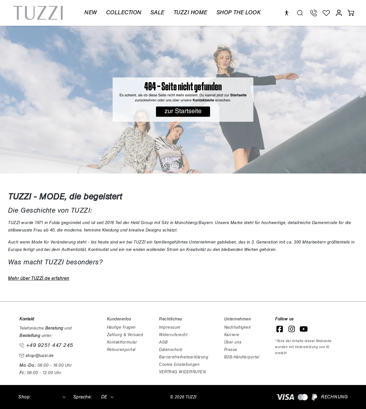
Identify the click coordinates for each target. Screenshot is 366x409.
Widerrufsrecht (173, 334)
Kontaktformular (122, 342)
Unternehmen (237, 319)
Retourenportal (121, 349)
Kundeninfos (119, 319)
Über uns (233, 342)
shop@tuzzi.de (36, 355)
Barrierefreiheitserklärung (183, 357)
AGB (163, 342)
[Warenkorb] (351, 13)
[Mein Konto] (339, 13)
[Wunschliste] (326, 12)
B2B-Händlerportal (241, 357)
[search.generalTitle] (300, 13)
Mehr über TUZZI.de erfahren (38, 278)
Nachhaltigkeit (237, 327)
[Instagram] (291, 329)
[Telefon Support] (314, 13)
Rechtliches (170, 319)
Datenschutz (170, 349)
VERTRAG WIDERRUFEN (182, 372)
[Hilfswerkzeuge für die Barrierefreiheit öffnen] (286, 13)
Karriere (231, 334)
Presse (230, 349)
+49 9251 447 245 (46, 345)
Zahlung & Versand (125, 334)
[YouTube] (303, 329)
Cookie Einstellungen (179, 364)
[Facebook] (279, 329)
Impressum (169, 327)
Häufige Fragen (121, 327)
